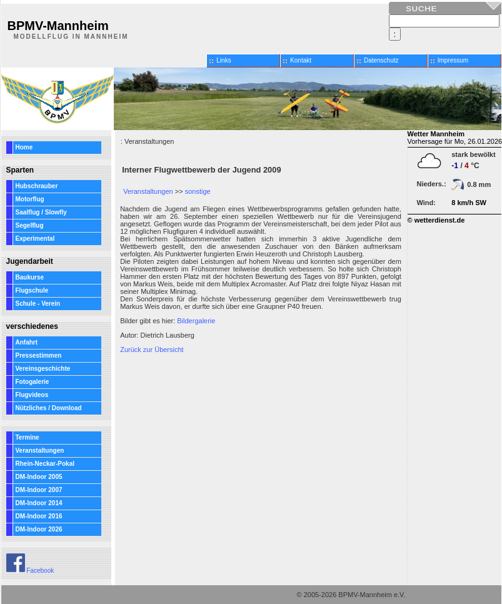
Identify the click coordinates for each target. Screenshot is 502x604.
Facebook (30, 570)
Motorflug (30, 199)
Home (24, 147)
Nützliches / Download (49, 408)
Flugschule (32, 290)
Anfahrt (27, 342)
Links (223, 60)
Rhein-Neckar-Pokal (45, 463)
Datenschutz (381, 60)
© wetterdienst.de (436, 220)
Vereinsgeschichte (43, 368)
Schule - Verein (38, 303)
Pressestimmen (39, 355)
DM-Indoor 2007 (39, 489)
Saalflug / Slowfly (41, 212)
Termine (27, 437)
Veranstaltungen (40, 450)
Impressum (453, 60)
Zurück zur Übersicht (151, 349)
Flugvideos (32, 394)
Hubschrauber (37, 186)
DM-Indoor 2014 (39, 503)
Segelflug (30, 225)
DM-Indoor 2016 (39, 516)
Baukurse (30, 277)
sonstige (198, 191)
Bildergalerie (196, 321)
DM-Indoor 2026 (39, 529)
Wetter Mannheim (436, 134)
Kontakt (300, 60)
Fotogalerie (32, 381)
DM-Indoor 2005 (39, 476)
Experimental (35, 238)
